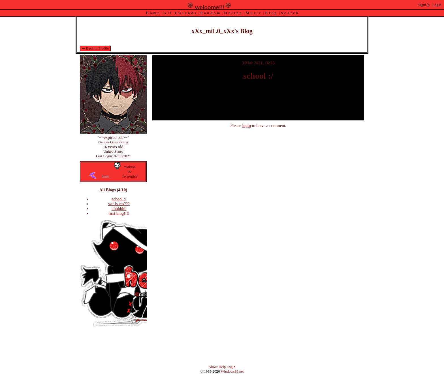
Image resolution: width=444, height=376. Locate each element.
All (180, 13)
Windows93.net (232, 371)
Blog (271, 13)
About (213, 367)
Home (153, 13)
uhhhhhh (119, 208)
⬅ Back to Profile (95, 48)
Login (436, 5)
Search (290, 13)
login (246, 125)
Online (233, 13)
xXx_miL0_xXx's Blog (222, 31)
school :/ (119, 199)
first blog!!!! (119, 213)
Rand (210, 13)
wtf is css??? (119, 203)
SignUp (424, 5)
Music (254, 13)
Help (222, 367)
